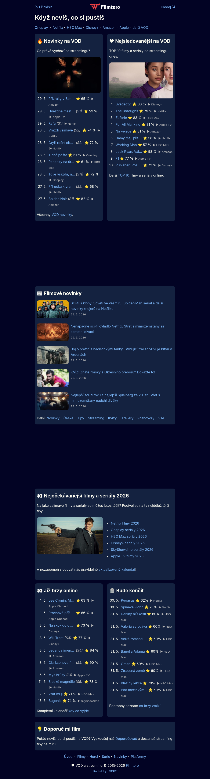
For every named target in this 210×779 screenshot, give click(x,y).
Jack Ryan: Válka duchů (129, 151)
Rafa (52, 123)
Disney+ (92, 27)
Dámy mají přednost (129, 138)
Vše (161, 418)
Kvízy (112, 418)
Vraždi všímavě (60, 130)
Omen (125, 664)
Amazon (109, 27)
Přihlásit (43, 7)
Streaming (96, 418)
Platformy (138, 756)
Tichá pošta (57, 155)
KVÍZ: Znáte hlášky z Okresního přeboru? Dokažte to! (113, 372)
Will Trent (56, 638)
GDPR (113, 771)
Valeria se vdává (134, 626)
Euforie (121, 118)
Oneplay (41, 27)
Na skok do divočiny (61, 625)
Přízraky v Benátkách (61, 99)
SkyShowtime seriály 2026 (132, 549)
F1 (117, 158)
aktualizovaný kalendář (117, 569)
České (68, 418)
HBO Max (74, 27)
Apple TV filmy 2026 (127, 556)
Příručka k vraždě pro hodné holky (61, 186)
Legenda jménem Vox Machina (61, 650)
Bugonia (55, 701)
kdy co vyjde (79, 711)
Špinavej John (132, 607)
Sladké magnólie (61, 682)
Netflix (58, 27)
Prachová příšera (61, 613)
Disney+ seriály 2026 (128, 543)
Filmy (81, 756)
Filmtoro (132, 765)
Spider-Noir (57, 199)
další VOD (140, 27)
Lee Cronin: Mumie (61, 600)
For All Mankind (128, 124)
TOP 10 (123, 175)
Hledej (168, 7)
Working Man (126, 145)
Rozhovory (146, 418)
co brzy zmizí (149, 706)
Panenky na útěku (61, 162)
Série (106, 756)
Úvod (68, 756)
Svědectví (123, 104)
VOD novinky (61, 215)
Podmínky (99, 771)
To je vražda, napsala (61, 174)
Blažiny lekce (131, 683)
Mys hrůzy (56, 675)
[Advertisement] (105, 255)
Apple (124, 27)
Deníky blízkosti (133, 614)
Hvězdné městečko (61, 111)
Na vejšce (123, 131)
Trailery (128, 418)
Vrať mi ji (55, 694)
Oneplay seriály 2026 (128, 530)
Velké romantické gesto (134, 639)
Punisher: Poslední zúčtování (129, 165)
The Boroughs (127, 111)
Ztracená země (133, 671)
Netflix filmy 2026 (125, 523)
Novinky (53, 418)
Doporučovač (126, 738)
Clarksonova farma (61, 662)
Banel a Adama (133, 651)
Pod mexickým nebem (134, 690)
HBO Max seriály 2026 (129, 536)
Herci (94, 756)
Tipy (80, 418)
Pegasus (128, 600)
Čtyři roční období (61, 143)
